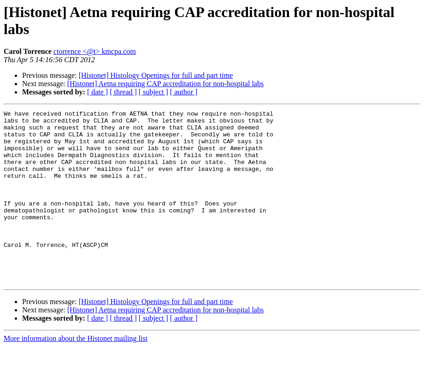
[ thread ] (123, 92)
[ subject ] (153, 92)
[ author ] (184, 92)
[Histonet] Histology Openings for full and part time (156, 75)
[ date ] (97, 92)
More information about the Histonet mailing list (75, 373)
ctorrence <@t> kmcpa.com (94, 51)
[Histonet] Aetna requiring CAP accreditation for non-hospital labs (165, 84)
